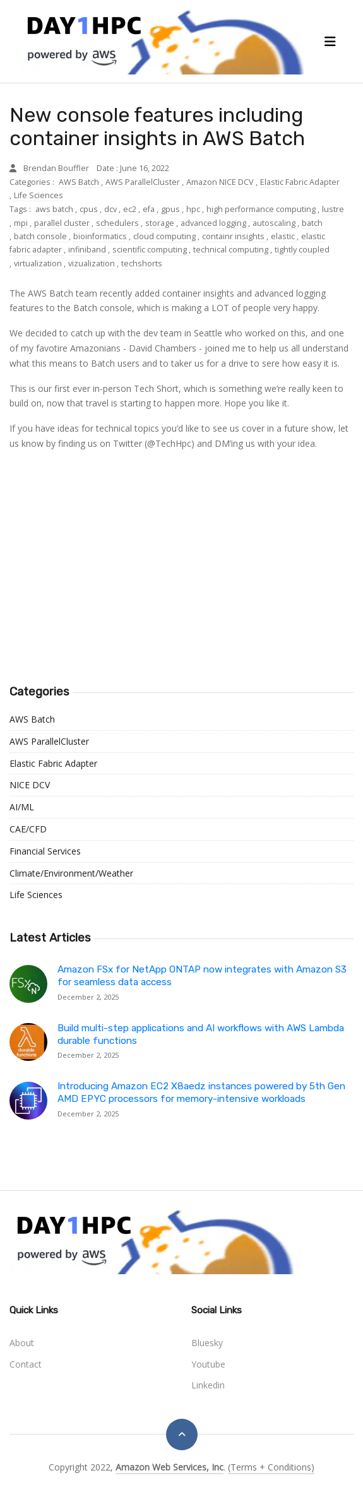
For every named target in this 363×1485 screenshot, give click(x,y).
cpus (90, 209)
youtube (208, 1364)
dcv (111, 209)
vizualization (92, 263)
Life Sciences (38, 195)
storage (160, 223)
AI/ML (21, 807)
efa (150, 209)
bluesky (207, 1343)
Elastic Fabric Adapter (300, 182)
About (21, 1343)
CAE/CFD (28, 829)
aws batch (55, 209)
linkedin (208, 1385)
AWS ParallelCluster (143, 182)
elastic (284, 236)
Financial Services (45, 851)
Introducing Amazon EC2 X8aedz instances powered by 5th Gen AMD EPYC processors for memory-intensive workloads (201, 1092)
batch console (41, 236)
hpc (194, 209)
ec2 (130, 209)
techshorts (141, 263)
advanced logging (214, 223)
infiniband (88, 249)
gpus (171, 209)
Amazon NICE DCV (221, 182)
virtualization (39, 263)
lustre (333, 209)
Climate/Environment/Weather (71, 873)
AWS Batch (80, 182)
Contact (25, 1364)
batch (312, 223)
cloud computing (165, 236)
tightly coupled (302, 249)
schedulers (118, 223)
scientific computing (150, 249)
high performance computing (262, 209)
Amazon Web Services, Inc (169, 1467)
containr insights (234, 236)
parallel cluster (63, 223)
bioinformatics (101, 236)
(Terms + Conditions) (271, 1467)
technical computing (231, 249)
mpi (22, 223)
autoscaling (275, 223)
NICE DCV (29, 785)
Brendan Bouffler (56, 168)
